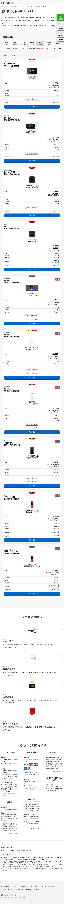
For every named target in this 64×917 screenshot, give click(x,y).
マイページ (30, 886)
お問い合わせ (51, 886)
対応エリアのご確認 (32, 319)
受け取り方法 (8, 675)
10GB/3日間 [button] (54, 262)
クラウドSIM (57, 48)
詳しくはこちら (12, 833)
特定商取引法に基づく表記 (33, 889)
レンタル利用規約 (19, 889)
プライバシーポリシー (7, 889)
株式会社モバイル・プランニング (9, 886)
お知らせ (43, 886)
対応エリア (7, 102)
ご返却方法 (7, 730)
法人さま (37, 886)
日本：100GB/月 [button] (53, 587)
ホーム (3, 6)
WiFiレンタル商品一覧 (23, 6)
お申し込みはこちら (10, 647)
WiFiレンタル (10, 6)
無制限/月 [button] (55, 532)
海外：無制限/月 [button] (53, 585)
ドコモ (49, 48)
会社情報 (23, 886)
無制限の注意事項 (32, 99)
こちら (27, 810)
